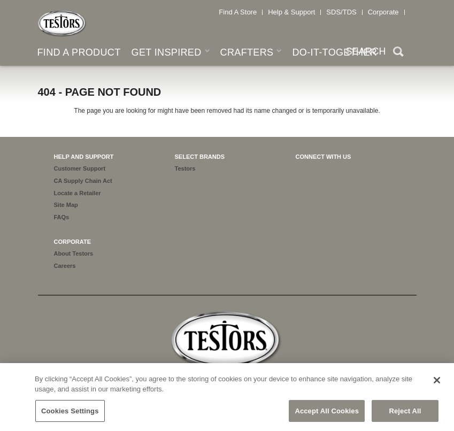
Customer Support (80, 168)
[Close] (437, 384)
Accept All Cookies (327, 415)
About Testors (74, 253)
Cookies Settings (70, 415)
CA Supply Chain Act (83, 181)
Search (398, 53)
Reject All (405, 415)
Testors (185, 168)
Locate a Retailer (77, 193)
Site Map (66, 205)
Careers (65, 266)
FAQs (62, 217)
